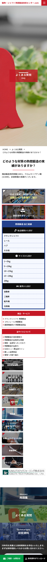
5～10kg (7, 266)
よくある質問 (17, 149)
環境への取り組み (11, 355)
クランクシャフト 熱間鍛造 (15, 318)
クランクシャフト (11, 235)
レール (7, 240)
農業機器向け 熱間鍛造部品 (15, 324)
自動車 (7, 291)
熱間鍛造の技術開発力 (13, 337)
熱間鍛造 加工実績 (23, 224)
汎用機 (7, 306)
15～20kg (8, 275)
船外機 (7, 301)
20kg (6, 280)
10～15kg (8, 271)
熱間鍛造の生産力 (11, 346)
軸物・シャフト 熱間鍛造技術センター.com (20, 2)
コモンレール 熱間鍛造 (13, 321)
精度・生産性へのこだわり (14, 343)
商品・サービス (23, 313)
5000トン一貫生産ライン (14, 349)
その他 (7, 250)
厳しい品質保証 (10, 352)
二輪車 (7, 296)
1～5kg (7, 261)
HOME (5, 149)
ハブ (6, 245)
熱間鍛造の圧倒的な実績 (14, 340)
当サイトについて (24, 331)
